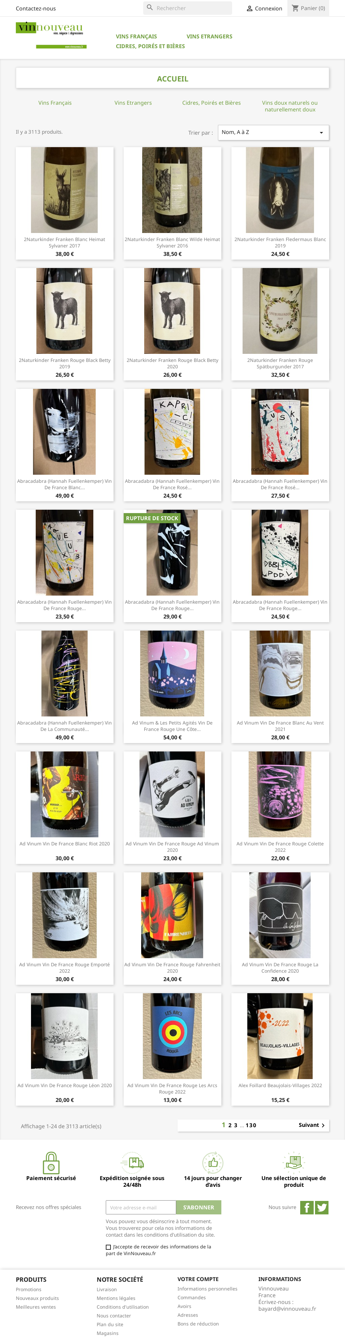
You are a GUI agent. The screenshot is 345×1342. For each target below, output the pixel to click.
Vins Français (136, 36)
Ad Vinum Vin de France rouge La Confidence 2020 (280, 967)
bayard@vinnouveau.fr (287, 1308)
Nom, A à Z (273, 132)
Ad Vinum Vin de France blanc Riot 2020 (65, 843)
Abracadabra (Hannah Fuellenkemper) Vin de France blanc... (64, 484)
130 (251, 1125)
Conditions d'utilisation (123, 1307)
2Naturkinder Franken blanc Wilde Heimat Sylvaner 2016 (172, 242)
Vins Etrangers (209, 36)
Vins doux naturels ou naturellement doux (290, 106)
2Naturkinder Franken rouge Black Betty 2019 (65, 363)
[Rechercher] (187, 8)
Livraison (107, 1289)
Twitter (321, 1207)
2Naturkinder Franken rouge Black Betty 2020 (172, 363)
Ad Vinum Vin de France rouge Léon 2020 (65, 1085)
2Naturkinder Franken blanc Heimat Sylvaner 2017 (64, 242)
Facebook (307, 1207)
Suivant (313, 1125)
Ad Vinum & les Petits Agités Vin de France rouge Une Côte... (172, 726)
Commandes (192, 1297)
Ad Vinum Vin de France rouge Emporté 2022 (64, 967)
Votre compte (198, 1279)
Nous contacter (114, 1315)
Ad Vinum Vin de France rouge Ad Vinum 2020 (172, 846)
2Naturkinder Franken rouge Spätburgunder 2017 (280, 363)
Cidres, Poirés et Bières (150, 46)
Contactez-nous (36, 8)
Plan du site (110, 1324)
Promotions (28, 1289)
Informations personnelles (208, 1288)
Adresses (188, 1315)
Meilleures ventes (36, 1307)
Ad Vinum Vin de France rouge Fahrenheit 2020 (172, 967)
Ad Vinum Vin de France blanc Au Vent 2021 (280, 726)
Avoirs (184, 1306)
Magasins (108, 1333)
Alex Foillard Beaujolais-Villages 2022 (280, 1085)
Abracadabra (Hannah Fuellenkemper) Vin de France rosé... (172, 484)
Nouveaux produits (37, 1298)
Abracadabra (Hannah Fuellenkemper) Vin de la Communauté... (64, 726)
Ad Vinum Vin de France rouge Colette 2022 (280, 846)
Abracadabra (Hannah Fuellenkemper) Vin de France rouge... (64, 605)
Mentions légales (116, 1298)
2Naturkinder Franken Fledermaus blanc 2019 (280, 242)
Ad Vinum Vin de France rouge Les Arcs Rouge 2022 (172, 1088)
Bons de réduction (198, 1323)
